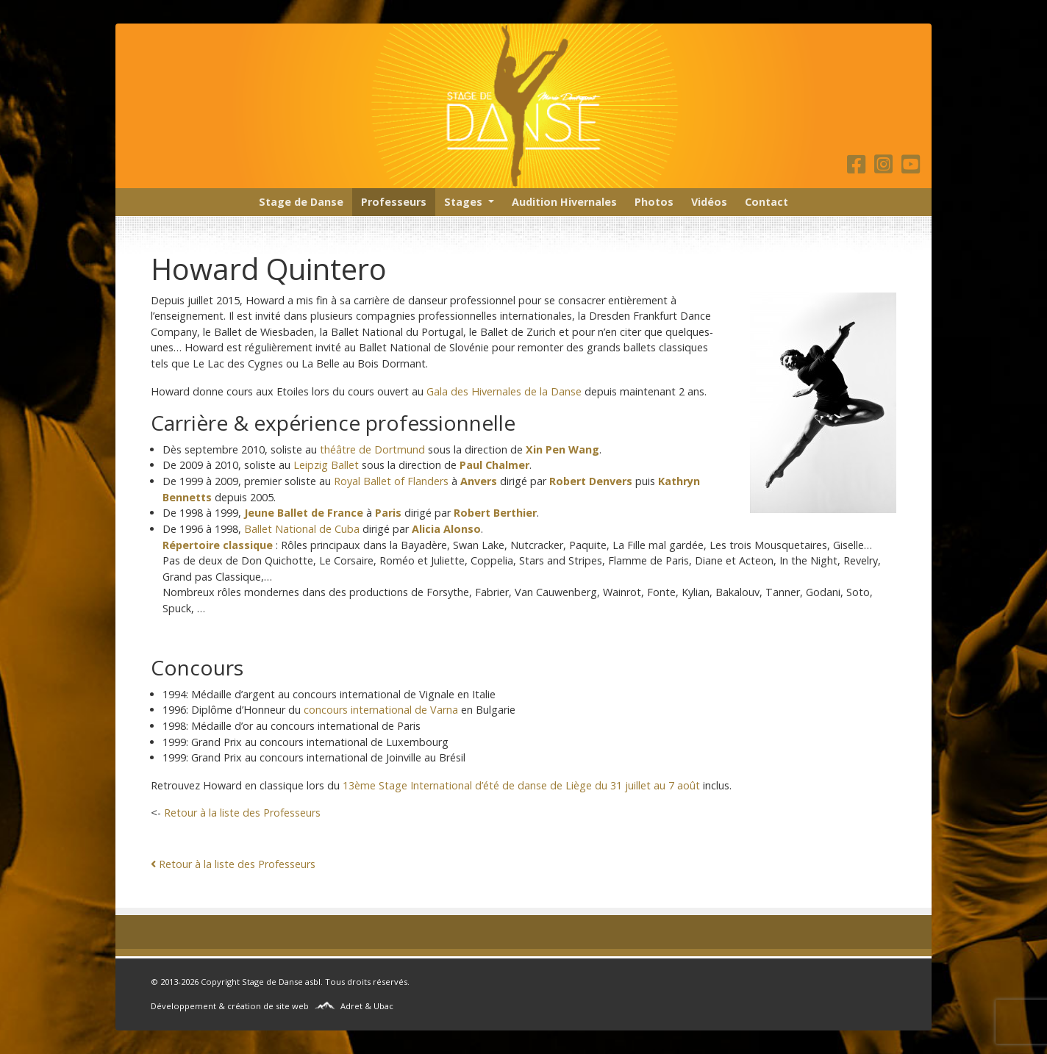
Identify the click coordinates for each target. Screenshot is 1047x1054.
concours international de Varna (381, 710)
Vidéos (709, 202)
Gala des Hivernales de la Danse (504, 391)
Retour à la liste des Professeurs (242, 813)
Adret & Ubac (366, 1005)
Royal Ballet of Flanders (391, 481)
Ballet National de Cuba (302, 529)
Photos (654, 202)
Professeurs (393, 202)
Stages (463, 202)
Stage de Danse (301, 202)
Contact (766, 202)
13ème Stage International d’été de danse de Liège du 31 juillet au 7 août (521, 785)
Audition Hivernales (564, 202)
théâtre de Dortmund (372, 449)
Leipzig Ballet (326, 465)
